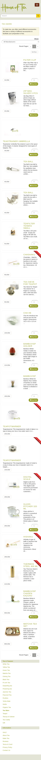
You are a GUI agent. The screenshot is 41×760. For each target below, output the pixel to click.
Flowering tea (7, 689)
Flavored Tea (7, 695)
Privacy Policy (7, 747)
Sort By (34, 52)
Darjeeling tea (7, 686)
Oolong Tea (6, 676)
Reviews (5, 741)
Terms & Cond (7, 744)
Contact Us (6, 750)
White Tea (6, 664)
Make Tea (6, 738)
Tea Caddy (6, 720)
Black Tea (6, 679)
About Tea (6, 735)
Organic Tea (7, 707)
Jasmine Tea (7, 692)
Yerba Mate (6, 701)
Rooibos (5, 698)
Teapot (5, 713)
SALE (5, 732)
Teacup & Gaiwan (9, 716)
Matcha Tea (6, 673)
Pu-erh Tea (6, 682)
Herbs (5, 704)
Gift (4, 723)
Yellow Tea (6, 667)
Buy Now (33, 84)
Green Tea (6, 670)
